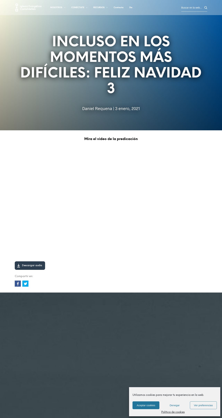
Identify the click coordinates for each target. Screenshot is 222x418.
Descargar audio (29, 265)
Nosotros (57, 8)
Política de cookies (173, 412)
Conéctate (79, 8)
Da (130, 8)
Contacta (118, 8)
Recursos (100, 8)
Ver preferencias (203, 405)
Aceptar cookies (146, 405)
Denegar (175, 405)
